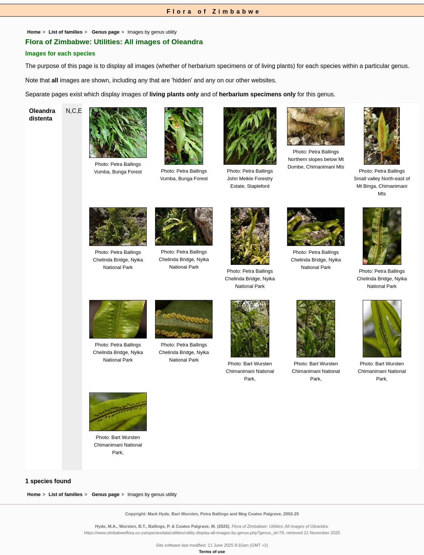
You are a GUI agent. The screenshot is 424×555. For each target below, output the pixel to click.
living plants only (174, 94)
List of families (65, 32)
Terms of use (212, 551)
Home (34, 32)
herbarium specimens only (257, 94)
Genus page (106, 32)
